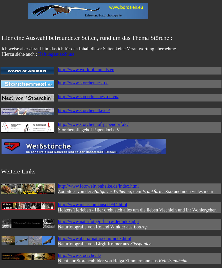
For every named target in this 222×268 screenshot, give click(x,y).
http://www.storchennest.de (83, 82)
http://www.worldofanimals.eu (86, 69)
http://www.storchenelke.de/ (84, 110)
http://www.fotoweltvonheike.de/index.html (98, 186)
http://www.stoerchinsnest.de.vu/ (88, 96)
